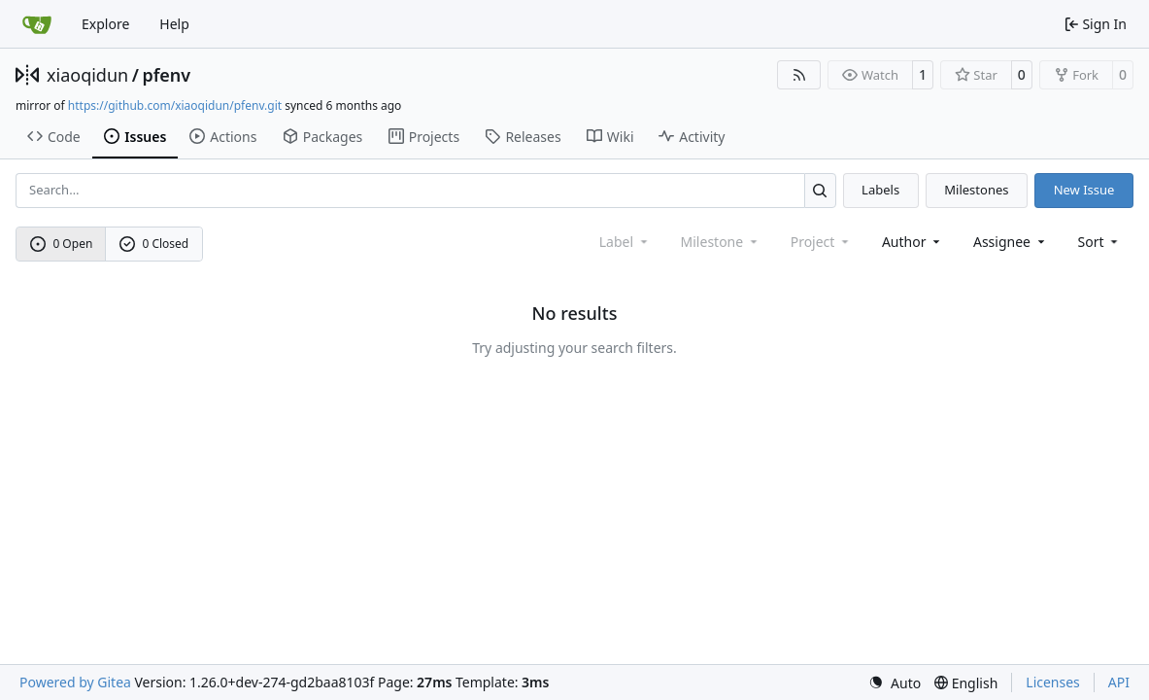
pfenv (166, 75)
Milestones (976, 189)
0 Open (61, 243)
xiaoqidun (87, 75)
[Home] (37, 24)
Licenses (1053, 682)
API (1119, 682)
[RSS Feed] (799, 74)
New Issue (1084, 189)
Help (174, 24)
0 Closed (154, 243)
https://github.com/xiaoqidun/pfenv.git (175, 105)
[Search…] (820, 190)
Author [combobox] (912, 241)
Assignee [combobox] (1010, 241)
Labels (880, 189)
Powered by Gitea (75, 682)
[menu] (1099, 242)
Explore (105, 24)
